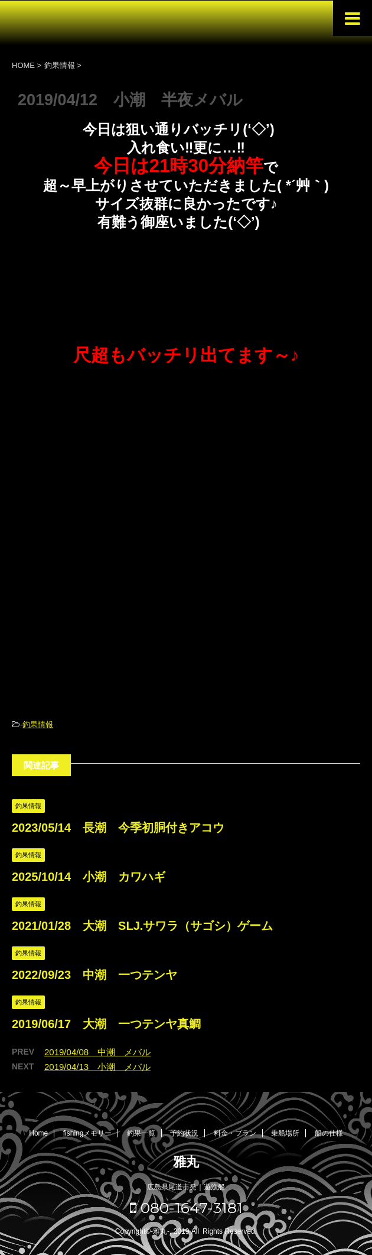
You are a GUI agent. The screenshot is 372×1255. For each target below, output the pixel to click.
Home (38, 1133)
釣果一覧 (141, 1133)
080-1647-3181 (186, 1208)
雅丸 (186, 1162)
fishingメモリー (87, 1133)
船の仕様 (329, 1133)
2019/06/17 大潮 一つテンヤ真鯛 (106, 1023)
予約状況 (184, 1133)
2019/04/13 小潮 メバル (97, 1067)
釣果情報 (37, 724)
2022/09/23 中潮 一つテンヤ (94, 974)
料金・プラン (235, 1133)
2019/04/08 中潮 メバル (97, 1052)
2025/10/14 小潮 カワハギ (88, 876)
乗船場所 (285, 1133)
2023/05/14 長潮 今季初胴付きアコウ (118, 827)
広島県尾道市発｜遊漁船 (186, 1187)
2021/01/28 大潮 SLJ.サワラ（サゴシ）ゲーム (142, 925)
